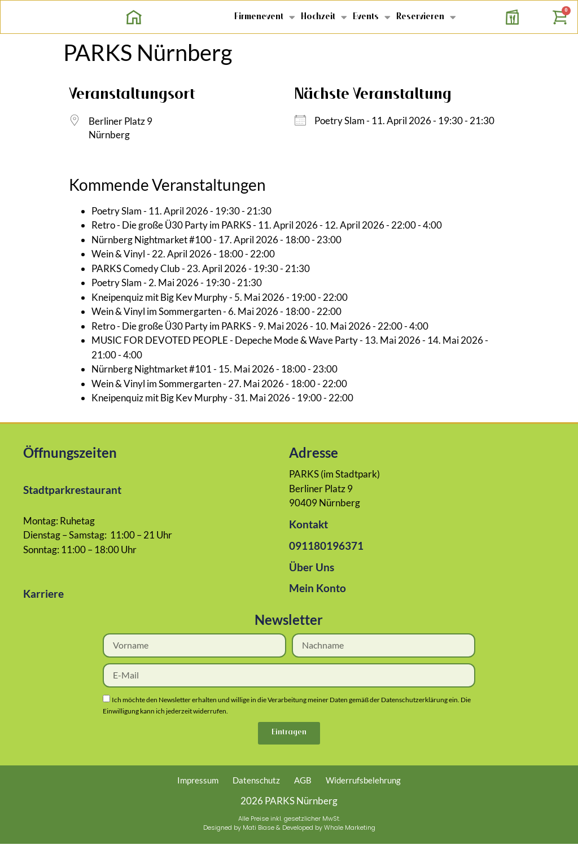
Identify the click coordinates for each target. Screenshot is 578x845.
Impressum (197, 781)
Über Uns (311, 567)
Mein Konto (317, 587)
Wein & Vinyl (118, 254)
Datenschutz (256, 781)
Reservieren (426, 16)
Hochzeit (324, 16)
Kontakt (308, 524)
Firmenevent (264, 16)
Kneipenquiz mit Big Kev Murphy (159, 297)
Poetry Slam (339, 120)
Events (372, 16)
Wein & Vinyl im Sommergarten (156, 311)
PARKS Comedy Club (135, 268)
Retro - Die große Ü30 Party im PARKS (171, 225)
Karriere (43, 593)
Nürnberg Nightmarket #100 (151, 240)
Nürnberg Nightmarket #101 (151, 369)
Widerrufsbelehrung (363, 781)
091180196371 (326, 545)
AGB (303, 781)
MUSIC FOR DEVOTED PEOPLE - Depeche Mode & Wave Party (224, 340)
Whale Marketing (349, 828)
